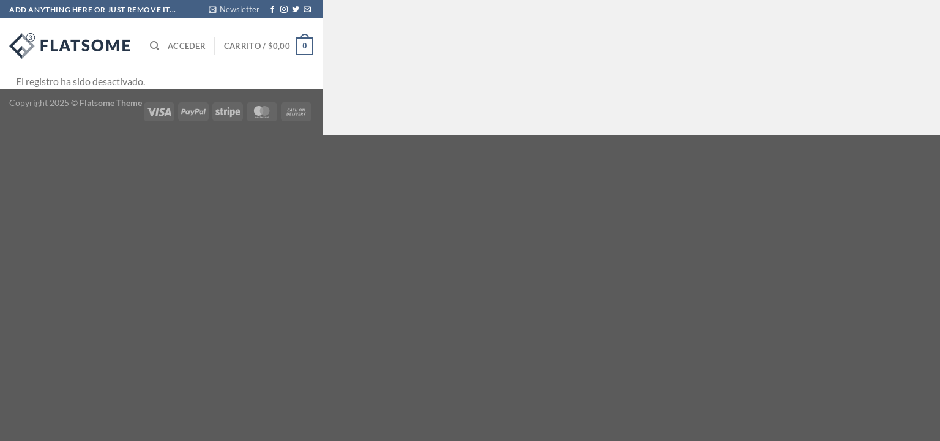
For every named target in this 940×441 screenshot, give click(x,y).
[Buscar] (154, 46)
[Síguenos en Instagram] (284, 10)
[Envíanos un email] (307, 10)
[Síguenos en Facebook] (272, 10)
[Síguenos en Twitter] (295, 10)
